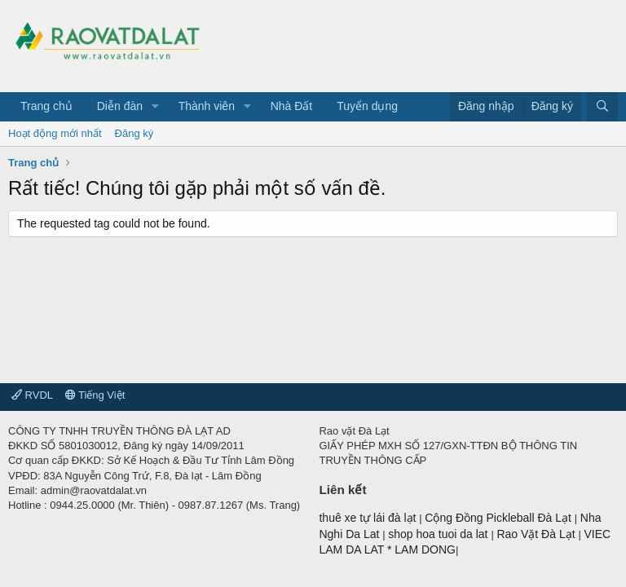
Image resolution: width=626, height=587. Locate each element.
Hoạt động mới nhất (55, 133)
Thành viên (207, 106)
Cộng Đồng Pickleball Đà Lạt (500, 517)
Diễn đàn (120, 106)
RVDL (32, 395)
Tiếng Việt (95, 395)
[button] (155, 106)
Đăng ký (134, 133)
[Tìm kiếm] (602, 106)
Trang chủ (46, 106)
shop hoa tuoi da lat (439, 534)
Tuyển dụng (367, 106)
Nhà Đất (292, 106)
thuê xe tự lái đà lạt (369, 517)
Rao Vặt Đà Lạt (537, 534)
